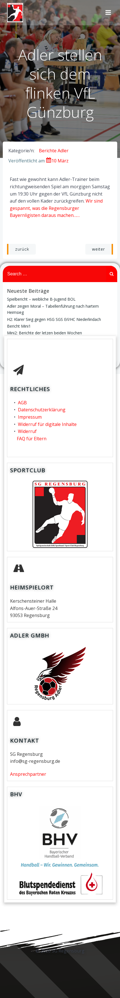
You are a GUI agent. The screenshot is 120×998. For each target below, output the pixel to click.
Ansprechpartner (28, 774)
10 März (57, 161)
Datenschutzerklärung (41, 410)
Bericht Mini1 (19, 326)
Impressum (30, 417)
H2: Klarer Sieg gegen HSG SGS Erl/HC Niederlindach (54, 319)
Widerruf (27, 431)
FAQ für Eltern (31, 439)
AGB (22, 403)
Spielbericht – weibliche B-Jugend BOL (41, 299)
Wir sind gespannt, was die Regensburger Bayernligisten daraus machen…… (56, 208)
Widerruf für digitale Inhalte (47, 424)
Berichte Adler (54, 151)
